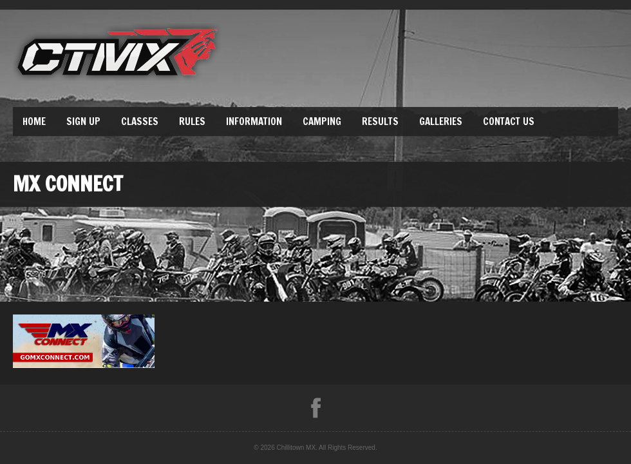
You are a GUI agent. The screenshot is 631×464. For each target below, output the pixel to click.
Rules (192, 121)
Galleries (440, 121)
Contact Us (508, 121)
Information (254, 121)
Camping (322, 121)
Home (34, 121)
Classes (139, 121)
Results (380, 121)
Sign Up (83, 121)
